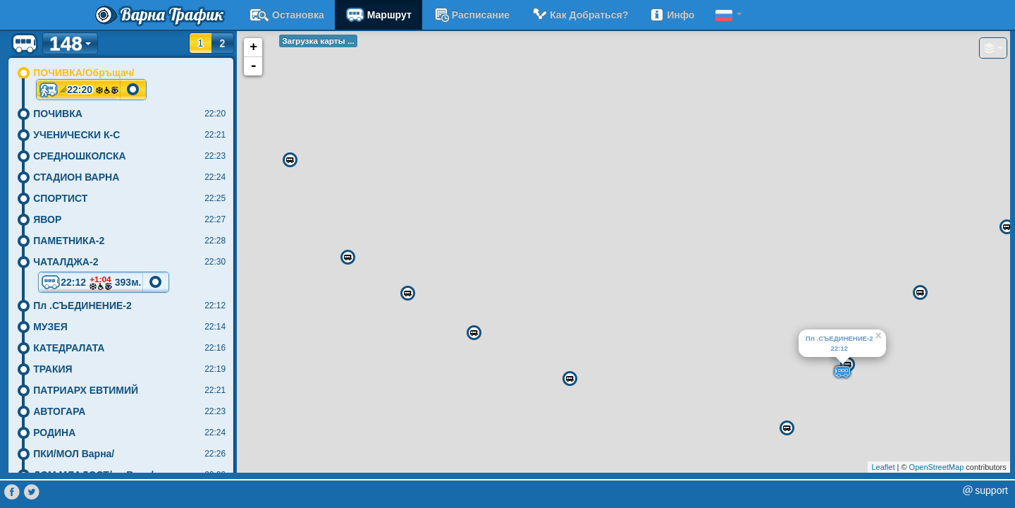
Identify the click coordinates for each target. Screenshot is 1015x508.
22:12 (91, 283)
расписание (471, 15)
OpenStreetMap (936, 467)
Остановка (286, 15)
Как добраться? (579, 15)
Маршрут (378, 15)
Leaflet (882, 467)
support (991, 490)
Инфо (671, 15)
